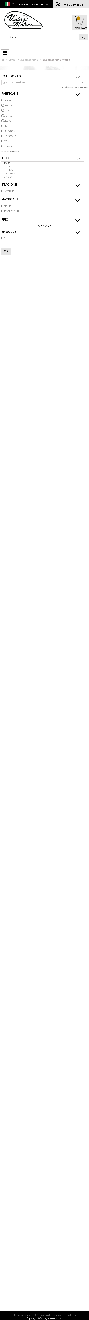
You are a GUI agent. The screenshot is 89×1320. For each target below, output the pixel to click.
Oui (6, 238)
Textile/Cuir (11, 211)
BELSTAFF (9, 110)
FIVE (6, 126)
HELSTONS (10, 136)
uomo (7, 166)
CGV (35, 1315)
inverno (9, 191)
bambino (9, 173)
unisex (8, 176)
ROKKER (8, 100)
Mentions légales (22, 1315)
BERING (8, 115)
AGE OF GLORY (12, 105)
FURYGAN (9, 131)
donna (8, 170)
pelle (7, 206)
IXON (6, 141)
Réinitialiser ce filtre (76, 87)
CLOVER (8, 120)
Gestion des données (51, 1315)
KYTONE (8, 146)
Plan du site (70, 1315)
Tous (7, 163)
